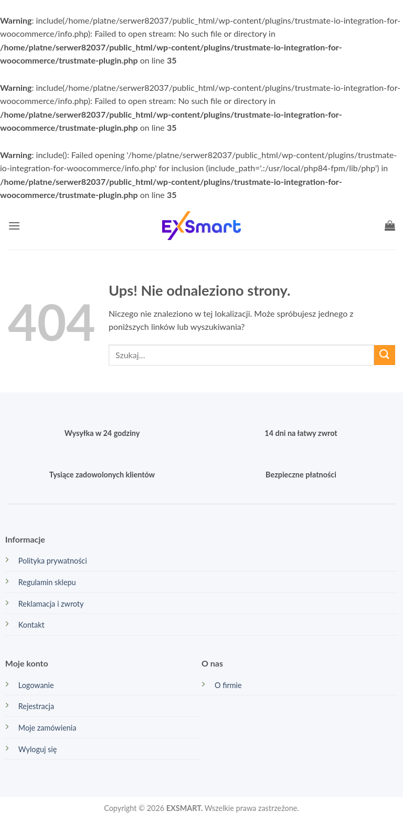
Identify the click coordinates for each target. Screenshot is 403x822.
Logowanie (36, 685)
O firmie (228, 685)
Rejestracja (36, 706)
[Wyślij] (384, 355)
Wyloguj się (37, 749)
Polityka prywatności (52, 560)
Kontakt (31, 624)
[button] (14, 225)
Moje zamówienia (47, 727)
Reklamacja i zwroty (51, 603)
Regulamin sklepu (47, 582)
